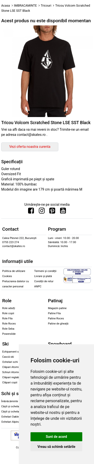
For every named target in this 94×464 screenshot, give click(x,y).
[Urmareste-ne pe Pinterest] (52, 212)
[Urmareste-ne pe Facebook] (31, 212)
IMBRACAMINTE (25, 5)
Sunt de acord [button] (56, 437)
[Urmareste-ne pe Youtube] (63, 212)
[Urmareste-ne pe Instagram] (42, 212)
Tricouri (46, 5)
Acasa (5, 5)
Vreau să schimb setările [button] (56, 447)
